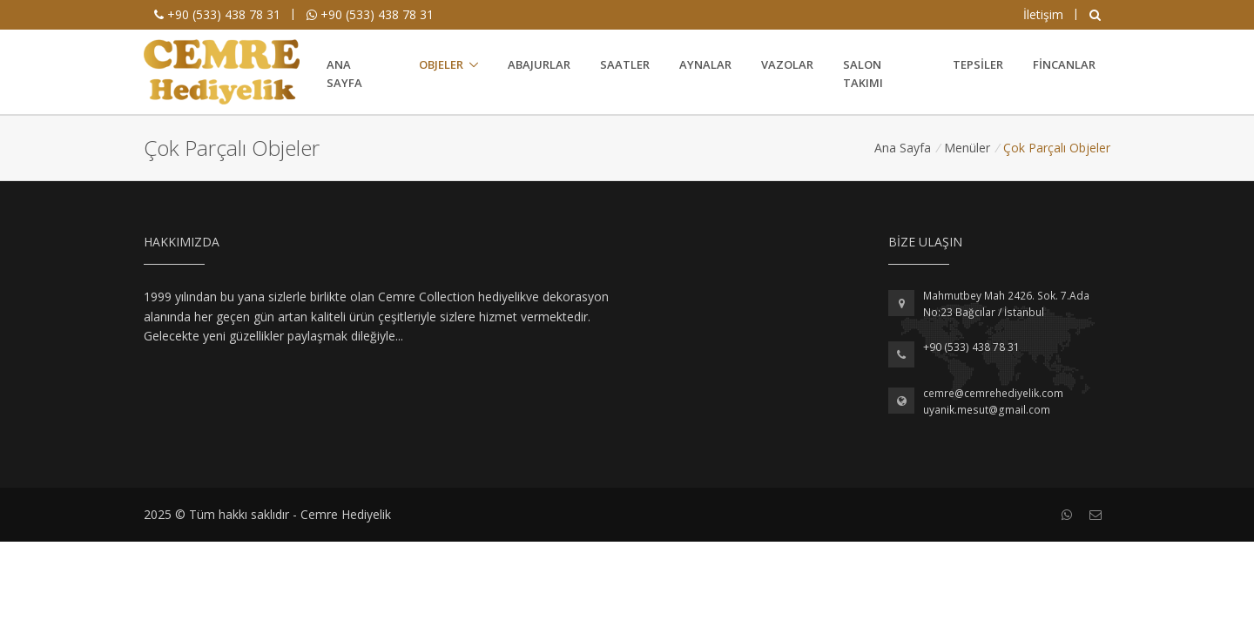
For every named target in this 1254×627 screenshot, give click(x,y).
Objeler (441, 64)
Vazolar (787, 64)
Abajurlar (539, 64)
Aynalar (705, 64)
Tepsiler (978, 64)
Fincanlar (1064, 64)
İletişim (1043, 14)
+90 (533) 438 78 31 (217, 14)
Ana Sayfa (344, 74)
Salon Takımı (863, 74)
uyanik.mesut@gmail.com (986, 409)
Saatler (625, 64)
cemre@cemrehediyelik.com (993, 393)
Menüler (967, 147)
